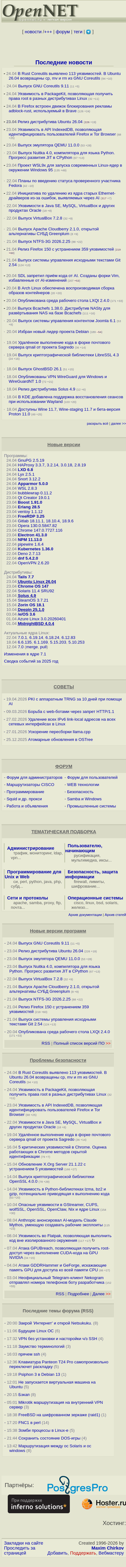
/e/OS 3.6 (26, 614)
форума (71, 1310)
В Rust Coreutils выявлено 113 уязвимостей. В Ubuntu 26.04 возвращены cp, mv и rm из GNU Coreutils (65, 76)
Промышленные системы (91, 806)
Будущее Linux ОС (36, 1331)
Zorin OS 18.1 (31, 605)
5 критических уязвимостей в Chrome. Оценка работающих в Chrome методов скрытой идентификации (57, 1152)
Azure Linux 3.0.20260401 (42, 619)
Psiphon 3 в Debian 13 (39, 1374)
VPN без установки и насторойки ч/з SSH (57, 1338)
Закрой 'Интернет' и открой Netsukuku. (55, 1323)
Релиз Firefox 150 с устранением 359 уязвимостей (66, 249)
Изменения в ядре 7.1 (25, 654)
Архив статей (115, 915)
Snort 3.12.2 (29, 479)
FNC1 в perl (29, 1422)
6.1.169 (40, 642)
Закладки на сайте (23, 1543)
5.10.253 (77, 642)
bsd (100, 902)
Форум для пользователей (92, 777)
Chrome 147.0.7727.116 (40, 530)
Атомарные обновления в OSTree (60, 739)
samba (35, 902)
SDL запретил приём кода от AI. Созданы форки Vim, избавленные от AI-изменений (64, 278)
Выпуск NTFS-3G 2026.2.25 (44, 241)
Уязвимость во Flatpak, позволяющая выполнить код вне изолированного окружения (60, 1238)
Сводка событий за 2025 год (31, 661)
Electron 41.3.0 (32, 535)
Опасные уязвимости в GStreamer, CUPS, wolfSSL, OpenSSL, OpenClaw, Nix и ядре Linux (54, 1207)
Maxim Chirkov (108, 1548)
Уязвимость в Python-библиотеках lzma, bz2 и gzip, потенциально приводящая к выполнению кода (59, 1191)
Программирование (25, 791)
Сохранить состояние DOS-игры (49, 1438)
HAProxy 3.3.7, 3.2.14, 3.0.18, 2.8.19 (52, 465)
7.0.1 (22, 637)
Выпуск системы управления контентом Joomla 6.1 (66, 320)
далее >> (118, 423)
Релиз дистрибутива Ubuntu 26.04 (50, 121)
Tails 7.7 (26, 577)
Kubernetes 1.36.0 (35, 549)
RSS (46, 1043)
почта (16, 907)
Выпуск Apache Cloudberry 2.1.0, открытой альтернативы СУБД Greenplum (54, 231)
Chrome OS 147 (33, 586)
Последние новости (63, 62)
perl (23, 881)
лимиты (96, 881)
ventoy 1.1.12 (30, 511)
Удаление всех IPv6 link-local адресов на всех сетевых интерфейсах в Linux (62, 721)
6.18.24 (52, 637)
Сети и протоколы (27, 897)
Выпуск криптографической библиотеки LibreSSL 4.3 (68, 355)
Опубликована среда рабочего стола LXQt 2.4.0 (63, 300)
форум (63, 31)
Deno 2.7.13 (29, 553)
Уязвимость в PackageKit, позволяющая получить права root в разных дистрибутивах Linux (61, 96)
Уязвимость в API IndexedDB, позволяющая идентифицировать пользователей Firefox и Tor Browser (62, 131)
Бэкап (23, 1394)
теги (78, 31)
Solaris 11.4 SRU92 (36, 591)
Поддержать (83, 1553)
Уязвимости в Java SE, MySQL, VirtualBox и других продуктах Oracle (55, 1124)
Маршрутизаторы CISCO (30, 784)
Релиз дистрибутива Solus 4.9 (46, 389)
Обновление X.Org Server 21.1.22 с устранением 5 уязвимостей (47, 1166)
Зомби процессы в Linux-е (43, 1430)
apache (20, 902)
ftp (58, 902)
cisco (78, 902)
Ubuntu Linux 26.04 (37, 581)
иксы (103, 860)
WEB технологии (83, 784)
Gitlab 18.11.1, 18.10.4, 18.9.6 (45, 521)
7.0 (21, 647)
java (48, 881)
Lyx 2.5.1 (26, 474)
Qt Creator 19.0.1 (34, 497)
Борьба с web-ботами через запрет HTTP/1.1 (71, 711)
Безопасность (80, 791)
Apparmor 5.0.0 (33, 483)
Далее (101, 1294)
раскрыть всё (97, 423)
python (35, 881)
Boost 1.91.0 (30, 502)
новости (33, 31)
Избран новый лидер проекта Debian (53, 331)
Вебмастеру (111, 1553)
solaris (112, 902)
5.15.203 (58, 642)
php (57, 881)
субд (15, 886)
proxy (49, 902)
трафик (20, 853)
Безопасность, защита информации (91, 874)
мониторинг (41, 853)
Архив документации (85, 915)
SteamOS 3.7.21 (33, 600)
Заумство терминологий (41, 1346)
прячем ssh (29, 1354)
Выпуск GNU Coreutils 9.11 (43, 86)
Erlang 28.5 (29, 507)
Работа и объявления (27, 806)
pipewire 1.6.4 (30, 544)
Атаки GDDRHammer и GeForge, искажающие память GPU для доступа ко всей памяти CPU (57, 1267)
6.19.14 (36, 637)
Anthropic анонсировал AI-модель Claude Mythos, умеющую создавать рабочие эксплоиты (56, 1222)
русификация (86, 855)
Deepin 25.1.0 (31, 609)
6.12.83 (68, 637)
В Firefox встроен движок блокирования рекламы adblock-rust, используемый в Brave (60, 108)
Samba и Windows (84, 799)
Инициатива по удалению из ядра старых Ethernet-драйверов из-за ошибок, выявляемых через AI (62, 195)
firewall (80, 881)
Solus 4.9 (27, 595)
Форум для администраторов (34, 777)
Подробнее (78, 1294)
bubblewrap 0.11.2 (35, 493)
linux (90, 902)
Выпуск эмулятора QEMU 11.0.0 (49, 145)
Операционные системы (95, 897)
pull (43, 647)
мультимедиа (84, 860)
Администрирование (30, 848)
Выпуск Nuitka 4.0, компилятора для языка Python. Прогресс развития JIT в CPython (62, 155)
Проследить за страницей (19, 1550)
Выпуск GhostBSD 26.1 (40, 369)
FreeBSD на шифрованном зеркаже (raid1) (59, 1414)
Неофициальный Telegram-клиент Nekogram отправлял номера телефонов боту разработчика (56, 1280)
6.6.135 (24, 642)
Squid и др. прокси (24, 799)
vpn (14, 857)
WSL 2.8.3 (27, 488)
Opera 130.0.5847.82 (37, 525)
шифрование (84, 886)
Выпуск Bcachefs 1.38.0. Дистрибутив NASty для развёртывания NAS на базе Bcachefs (59, 310)
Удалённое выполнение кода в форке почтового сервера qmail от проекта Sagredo (59, 344)
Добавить (57, 1553)
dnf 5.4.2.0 (28, 558)
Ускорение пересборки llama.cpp (59, 731)
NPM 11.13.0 (30, 539)
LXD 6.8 (25, 469)
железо (78, 907)
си (15, 881)
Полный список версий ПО (81, 1043)
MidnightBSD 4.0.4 (36, 623)
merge (32, 647)
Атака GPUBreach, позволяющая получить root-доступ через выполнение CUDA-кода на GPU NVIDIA (59, 1253)
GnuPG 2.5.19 (31, 460)
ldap (57, 853)
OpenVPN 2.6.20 (33, 563)
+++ (48, 31)
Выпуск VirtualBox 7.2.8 (40, 218)
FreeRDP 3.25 (31, 516)
